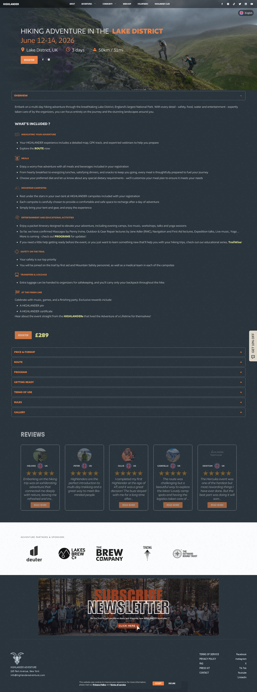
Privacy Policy (207, 658)
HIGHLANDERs (73, 316)
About (72, 3)
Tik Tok (242, 668)
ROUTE (39, 148)
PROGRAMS (63, 236)
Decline (172, 683)
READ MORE (40, 505)
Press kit (204, 668)
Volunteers (143, 3)
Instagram (240, 658)
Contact (204, 672)
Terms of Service (209, 654)
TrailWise (234, 242)
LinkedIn (242, 677)
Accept (158, 683)
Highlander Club (162, 3)
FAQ (201, 663)
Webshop (127, 3)
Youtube (242, 672)
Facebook (241, 654)
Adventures (88, 3)
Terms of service (118, 684)
